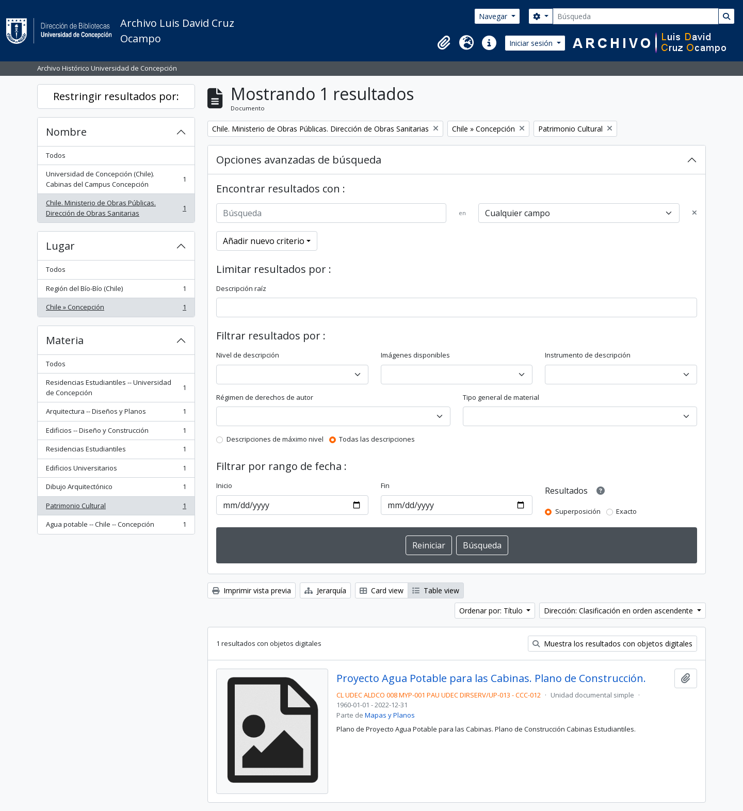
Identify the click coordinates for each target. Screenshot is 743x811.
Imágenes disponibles (415, 355)
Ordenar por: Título (492, 610)
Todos (56, 155)
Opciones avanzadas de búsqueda (298, 160)
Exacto (626, 511)
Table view (435, 590)
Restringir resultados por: (116, 96)
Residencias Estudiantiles (115, 451)
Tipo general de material (501, 397)
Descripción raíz (241, 288)
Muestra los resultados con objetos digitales (612, 643)
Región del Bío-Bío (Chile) (115, 291)
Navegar (494, 16)
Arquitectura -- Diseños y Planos (115, 413)
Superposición (578, 511)
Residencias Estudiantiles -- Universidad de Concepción (115, 387)
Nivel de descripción (247, 355)
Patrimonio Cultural (115, 508)
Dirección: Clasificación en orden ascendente (619, 610)
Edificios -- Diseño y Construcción (115, 433)
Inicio (224, 485)
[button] (443, 42)
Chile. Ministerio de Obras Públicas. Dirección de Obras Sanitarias (115, 208)
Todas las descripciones (377, 439)
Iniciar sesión (532, 43)
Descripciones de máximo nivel (275, 439)
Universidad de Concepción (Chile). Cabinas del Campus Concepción (115, 179)
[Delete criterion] (694, 213)
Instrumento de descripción (588, 355)
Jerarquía (325, 590)
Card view (381, 590)
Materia (65, 340)
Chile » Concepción (115, 309)
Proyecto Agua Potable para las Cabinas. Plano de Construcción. (491, 678)
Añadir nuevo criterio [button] (263, 241)
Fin (385, 485)
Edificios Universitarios (115, 470)
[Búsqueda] (636, 16)
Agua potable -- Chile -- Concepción (115, 526)
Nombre (66, 132)
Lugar (60, 246)
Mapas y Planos (390, 715)
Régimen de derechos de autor (264, 397)
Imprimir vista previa (251, 590)
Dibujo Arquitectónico (115, 489)
